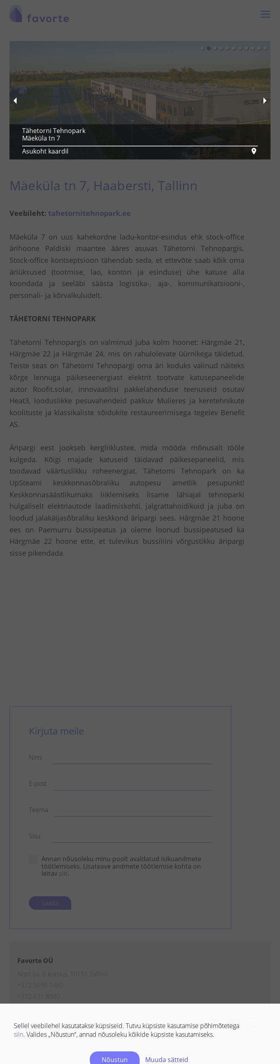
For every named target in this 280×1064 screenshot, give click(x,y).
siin (18, 1034)
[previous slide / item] (15, 100)
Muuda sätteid (166, 1060)
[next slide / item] (265, 100)
